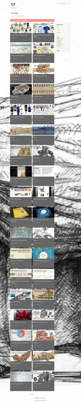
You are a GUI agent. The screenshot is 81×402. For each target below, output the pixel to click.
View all (52, 20)
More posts (32, 394)
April (58, 30)
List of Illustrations (60, 38)
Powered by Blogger (40, 398)
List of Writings (60, 39)
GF (13, 4)
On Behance (59, 41)
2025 (57, 26)
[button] (30, 40)
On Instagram (59, 40)
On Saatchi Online (60, 44)
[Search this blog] (65, 3)
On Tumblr (59, 42)
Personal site (59, 46)
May (58, 28)
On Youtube (59, 45)
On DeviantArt (59, 43)
